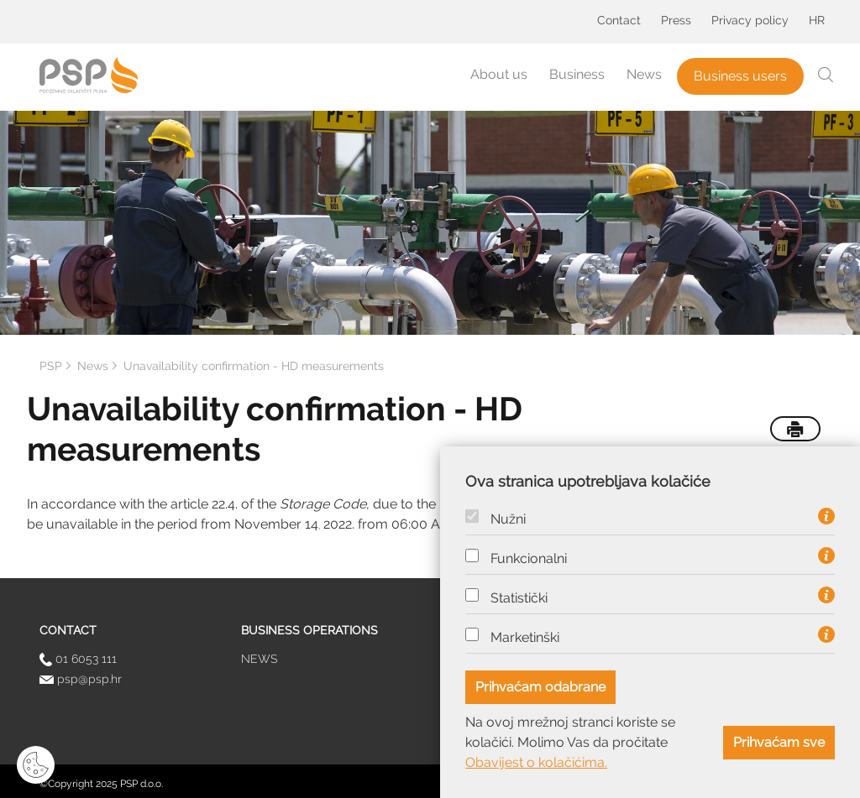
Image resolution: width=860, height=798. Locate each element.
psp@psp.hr (80, 679)
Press (676, 20)
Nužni (508, 519)
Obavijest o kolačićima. (536, 762)
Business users (740, 76)
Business (577, 74)
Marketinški (524, 637)
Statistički (519, 598)
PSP (50, 366)
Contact (619, 20)
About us (498, 74)
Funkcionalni (528, 559)
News (644, 74)
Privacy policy (750, 20)
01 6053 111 (78, 658)
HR (817, 20)
